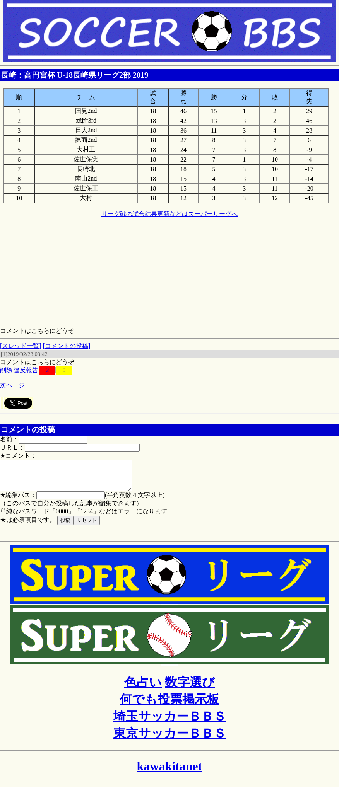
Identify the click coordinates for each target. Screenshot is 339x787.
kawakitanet (169, 772)
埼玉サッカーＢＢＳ (169, 722)
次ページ (12, 385)
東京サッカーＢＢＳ (169, 739)
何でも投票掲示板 (169, 705)
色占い (143, 688)
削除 (6, 370)
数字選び (190, 688)
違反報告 (26, 370)
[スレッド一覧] (20, 345)
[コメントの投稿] (67, 345)
